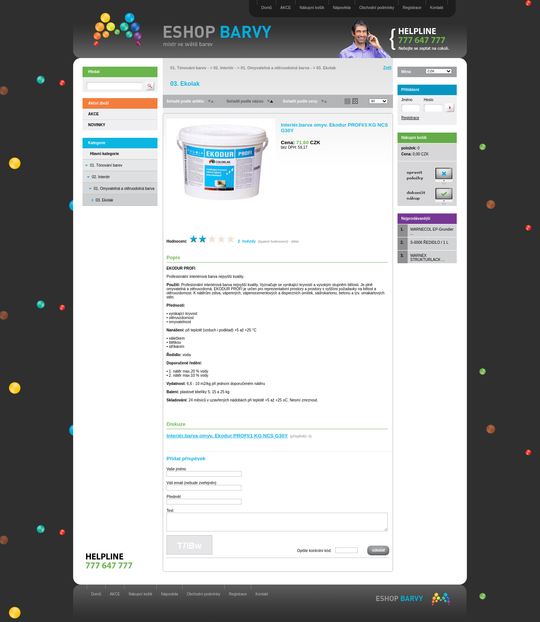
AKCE (285, 8)
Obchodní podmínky (376, 8)
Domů (266, 8)
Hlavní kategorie (104, 154)
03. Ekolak (326, 68)
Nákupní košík (312, 8)
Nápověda (342, 8)
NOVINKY (96, 125)
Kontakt (436, 8)
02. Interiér (101, 177)
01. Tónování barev (106, 165)
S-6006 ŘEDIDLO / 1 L (429, 242)
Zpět (387, 68)
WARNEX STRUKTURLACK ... (427, 258)
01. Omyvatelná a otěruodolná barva (124, 188)
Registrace (412, 8)
